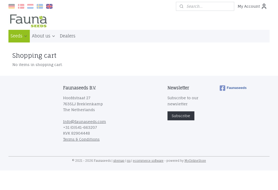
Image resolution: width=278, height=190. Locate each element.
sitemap (118, 161)
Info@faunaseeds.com (84, 121)
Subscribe (181, 115)
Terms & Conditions (81, 139)
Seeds (19, 36)
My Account (252, 6)
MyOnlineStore (195, 161)
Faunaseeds (233, 88)
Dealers (67, 36)
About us (44, 36)
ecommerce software (148, 161)
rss (129, 161)
